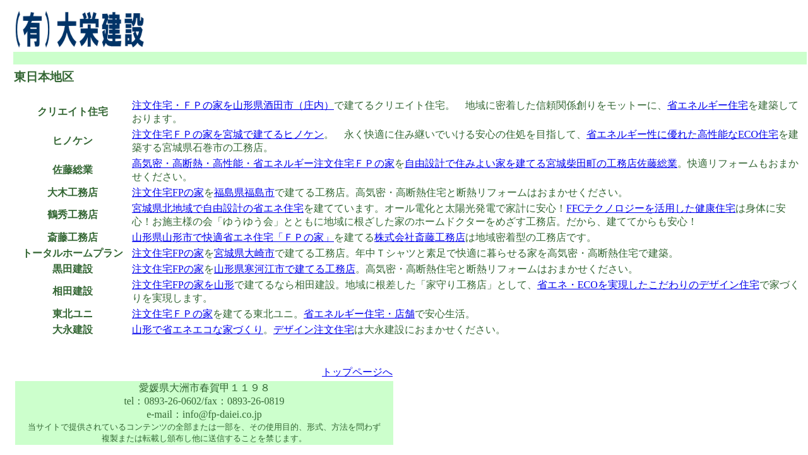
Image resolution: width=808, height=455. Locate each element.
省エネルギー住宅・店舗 (359, 313)
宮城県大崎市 (244, 253)
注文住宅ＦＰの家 (172, 313)
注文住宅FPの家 (168, 192)
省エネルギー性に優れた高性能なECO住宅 (682, 134)
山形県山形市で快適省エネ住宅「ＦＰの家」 (233, 237)
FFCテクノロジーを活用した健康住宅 (650, 208)
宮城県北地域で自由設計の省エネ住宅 (218, 208)
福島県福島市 (244, 192)
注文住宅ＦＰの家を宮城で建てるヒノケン (228, 134)
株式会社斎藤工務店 (419, 237)
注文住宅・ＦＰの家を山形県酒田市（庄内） (233, 105)
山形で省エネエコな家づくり (197, 329)
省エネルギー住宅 (707, 105)
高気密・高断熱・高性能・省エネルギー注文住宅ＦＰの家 (263, 163)
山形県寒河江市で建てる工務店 (284, 269)
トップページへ (357, 372)
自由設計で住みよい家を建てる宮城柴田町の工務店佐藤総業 (541, 163)
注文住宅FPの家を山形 (183, 284)
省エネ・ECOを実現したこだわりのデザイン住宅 (648, 284)
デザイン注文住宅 (313, 329)
